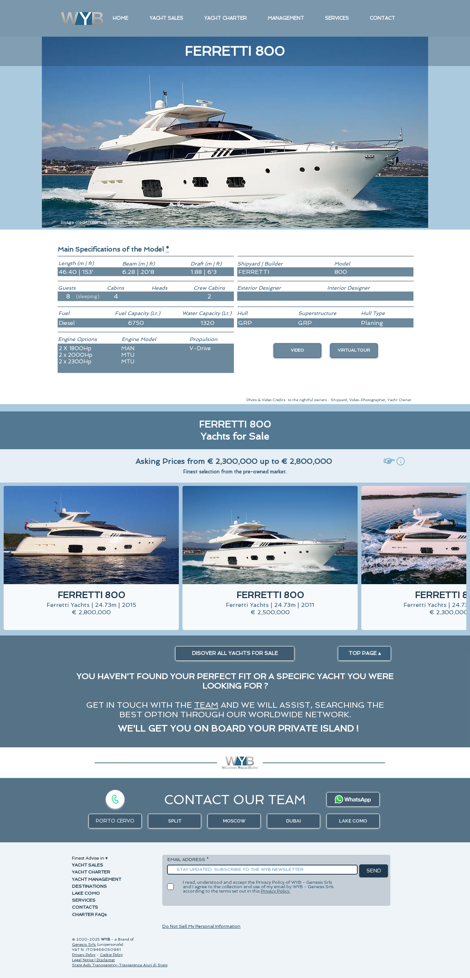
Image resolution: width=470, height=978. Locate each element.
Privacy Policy (83, 955)
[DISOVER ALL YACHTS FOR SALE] (234, 653)
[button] (167, 249)
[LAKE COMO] (353, 821)
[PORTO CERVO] (115, 821)
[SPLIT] (174, 821)
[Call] (115, 799)
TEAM (206, 705)
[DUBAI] (293, 821)
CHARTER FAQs (89, 914)
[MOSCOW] (234, 821)
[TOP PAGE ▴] (364, 653)
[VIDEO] (297, 350)
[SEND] (373, 871)
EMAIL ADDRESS (186, 859)
